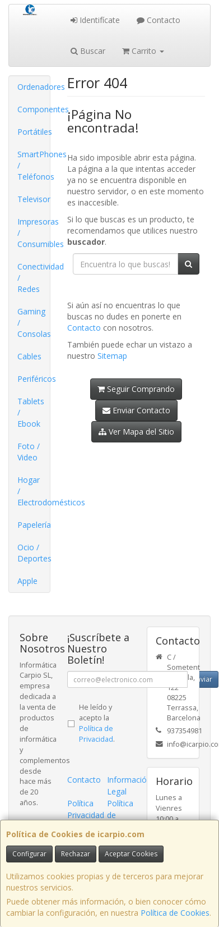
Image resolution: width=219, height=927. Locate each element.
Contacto (158, 20)
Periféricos (33, 378)
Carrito (143, 50)
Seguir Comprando (136, 388)
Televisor (33, 199)
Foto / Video (28, 452)
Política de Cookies (175, 912)
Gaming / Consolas (33, 322)
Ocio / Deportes (33, 553)
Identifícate (95, 20)
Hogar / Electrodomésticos (33, 491)
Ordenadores (33, 86)
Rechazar (75, 853)
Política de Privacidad (96, 734)
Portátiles (33, 131)
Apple (27, 581)
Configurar (29, 853)
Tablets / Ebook (30, 412)
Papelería (33, 524)
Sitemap (112, 355)
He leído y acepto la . (97, 723)
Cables (29, 356)
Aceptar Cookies (131, 853)
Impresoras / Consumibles (33, 232)
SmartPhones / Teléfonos (33, 165)
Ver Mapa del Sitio (136, 431)
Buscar (88, 50)
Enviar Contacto (136, 410)
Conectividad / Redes (33, 277)
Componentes (33, 109)
